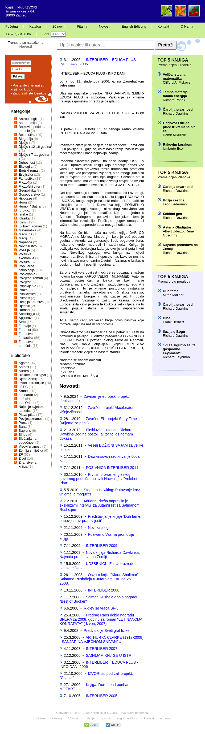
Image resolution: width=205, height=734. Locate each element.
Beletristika (27, 135)
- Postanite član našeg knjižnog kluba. (27, 87)
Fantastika (26, 178)
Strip (22, 322)
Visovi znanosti (30, 446)
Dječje (23, 143)
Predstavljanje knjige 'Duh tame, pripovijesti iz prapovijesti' (100, 518)
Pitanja (82, 26)
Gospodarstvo (29, 194)
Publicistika (27, 294)
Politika (24, 262)
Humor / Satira (30, 206)
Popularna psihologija (27, 268)
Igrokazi (25, 210)
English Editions (134, 26)
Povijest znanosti (31, 419)
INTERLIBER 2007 (101, 648)
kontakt (149, 718)
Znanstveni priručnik (27, 344)
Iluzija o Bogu (174, 332)
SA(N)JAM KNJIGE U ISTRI (109, 655)
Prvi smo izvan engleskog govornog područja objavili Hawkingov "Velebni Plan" (98, 478)
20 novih (58, 26)
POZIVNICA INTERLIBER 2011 (112, 467)
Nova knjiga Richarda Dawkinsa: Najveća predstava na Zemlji (100, 554)
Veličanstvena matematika (174, 76)
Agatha (24, 363)
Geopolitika (27, 190)
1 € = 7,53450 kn (18, 34)
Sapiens (25, 431)
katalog (56, 718)
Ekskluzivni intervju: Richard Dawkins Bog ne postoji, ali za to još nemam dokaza (96, 434)
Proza (23, 290)
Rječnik (24, 306)
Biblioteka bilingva (32, 375)
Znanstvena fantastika (27, 336)
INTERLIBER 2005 (101, 696)
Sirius (23, 435)
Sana (23, 427)
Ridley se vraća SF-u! (102, 608)
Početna (11, 26)
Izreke (23, 214)
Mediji (23, 238)
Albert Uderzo (173, 231)
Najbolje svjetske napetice (31, 409)
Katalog (35, 26)
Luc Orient (26, 403)
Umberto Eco (173, 148)
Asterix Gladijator (177, 227)
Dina (166, 318)
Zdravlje (25, 326)
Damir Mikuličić (174, 135)
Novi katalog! (98, 527)
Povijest (25, 282)
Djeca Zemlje (29, 379)
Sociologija (27, 314)
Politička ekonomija (26, 256)
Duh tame (170, 291)
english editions (127, 718)
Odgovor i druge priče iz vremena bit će (179, 127)
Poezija (24, 250)
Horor (23, 202)
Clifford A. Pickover (177, 82)
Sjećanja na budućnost (27, 440)
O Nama (187, 26)
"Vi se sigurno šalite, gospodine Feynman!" (179, 349)
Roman (24, 310)
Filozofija (25, 182)
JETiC (23, 387)
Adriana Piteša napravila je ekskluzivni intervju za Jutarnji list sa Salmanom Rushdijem (100, 505)
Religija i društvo (31, 302)
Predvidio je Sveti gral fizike (107, 630)
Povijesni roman (31, 278)
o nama (165, 718)
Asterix (24, 367)
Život (22, 458)
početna (40, 718)
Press (23, 423)
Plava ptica (27, 415)
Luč (21, 399)
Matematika (27, 230)
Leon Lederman (175, 204)
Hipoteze (25, 198)
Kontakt (163, 26)
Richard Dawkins (175, 113)
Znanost (25, 330)
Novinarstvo (28, 246)
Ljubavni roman (30, 226)
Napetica (25, 242)
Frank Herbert (173, 322)
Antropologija (29, 119)
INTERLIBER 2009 (101, 545)
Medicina (25, 234)
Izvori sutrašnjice (31, 383)
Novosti (104, 26)
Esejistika (26, 174)
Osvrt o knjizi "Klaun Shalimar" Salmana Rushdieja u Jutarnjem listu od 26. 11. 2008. (99, 579)
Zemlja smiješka (31, 450)
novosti (106, 718)
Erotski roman (29, 170)
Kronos (24, 391)
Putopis (24, 298)
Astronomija (28, 123)
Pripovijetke (27, 286)
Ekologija (25, 167)
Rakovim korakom (177, 144)
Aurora (24, 371)
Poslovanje (27, 274)
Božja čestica (173, 200)
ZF (21, 454)
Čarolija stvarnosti (178, 109)
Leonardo (26, 395)
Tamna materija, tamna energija (176, 94)
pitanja (90, 718)
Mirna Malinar (173, 295)
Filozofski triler (29, 186)
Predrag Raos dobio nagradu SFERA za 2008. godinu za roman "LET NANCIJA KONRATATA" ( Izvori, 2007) (101, 619)
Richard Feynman (176, 357)
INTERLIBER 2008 (103, 590)
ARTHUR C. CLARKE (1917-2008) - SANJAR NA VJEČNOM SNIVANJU (102, 639)
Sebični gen (172, 214)
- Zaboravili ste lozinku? (28, 93)
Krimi (22, 222)
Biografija (26, 139)
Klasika (24, 218)
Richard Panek (174, 100)
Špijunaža (26, 318)
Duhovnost (27, 163)
